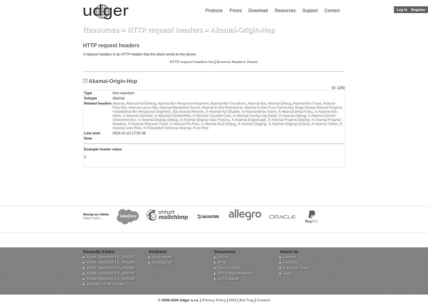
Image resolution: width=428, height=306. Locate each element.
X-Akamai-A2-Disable (222, 111)
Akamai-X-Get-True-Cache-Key (268, 107)
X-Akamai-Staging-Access (289, 124)
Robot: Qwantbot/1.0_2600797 (111, 273)
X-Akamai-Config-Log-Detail (255, 116)
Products (214, 10)
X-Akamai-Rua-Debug (218, 124)
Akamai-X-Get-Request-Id (221, 107)
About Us (291, 262)
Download (258, 10)
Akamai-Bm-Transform (228, 103)
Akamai (118, 103)
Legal (288, 273)
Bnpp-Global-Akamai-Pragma (318, 107)
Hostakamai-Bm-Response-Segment (141, 111)
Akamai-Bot (257, 103)
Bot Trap (246, 300)
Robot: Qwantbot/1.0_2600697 (111, 257)
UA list (223, 257)
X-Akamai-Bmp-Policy (295, 111)
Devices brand (229, 268)
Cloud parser (163, 262)
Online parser (228, 279)
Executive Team (296, 268)
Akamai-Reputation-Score (179, 107)
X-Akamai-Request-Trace (148, 124)
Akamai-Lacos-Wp (142, 107)
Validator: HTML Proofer (106, 284)
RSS (232, 300)
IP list (222, 262)
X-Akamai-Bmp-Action (259, 111)
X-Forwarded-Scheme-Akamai (167, 128)
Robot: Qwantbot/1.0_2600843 (111, 262)
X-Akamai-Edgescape (248, 120)
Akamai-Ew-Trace (307, 103)
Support (310, 10)
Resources (285, 10)
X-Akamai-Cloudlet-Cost (212, 116)
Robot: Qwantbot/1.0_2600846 (111, 268)
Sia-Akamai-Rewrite (188, 111)
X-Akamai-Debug (292, 116)
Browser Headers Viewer (237, 62)
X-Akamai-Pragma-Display (288, 120)
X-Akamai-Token (324, 124)
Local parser (162, 257)
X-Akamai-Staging (252, 124)
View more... (93, 218)
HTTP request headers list (191, 62)
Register (418, 10)
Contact (332, 10)
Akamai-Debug (279, 103)
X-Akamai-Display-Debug (158, 120)
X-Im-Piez (200, 128)
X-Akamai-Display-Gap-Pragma (205, 120)
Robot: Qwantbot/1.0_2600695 (111, 279)
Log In (402, 10)
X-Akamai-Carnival (137, 116)
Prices (236, 10)
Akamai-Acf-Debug (141, 103)
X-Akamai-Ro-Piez (184, 124)
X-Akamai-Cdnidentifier (172, 116)
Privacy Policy (214, 300)
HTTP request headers (165, 30)
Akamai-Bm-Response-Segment (183, 103)
